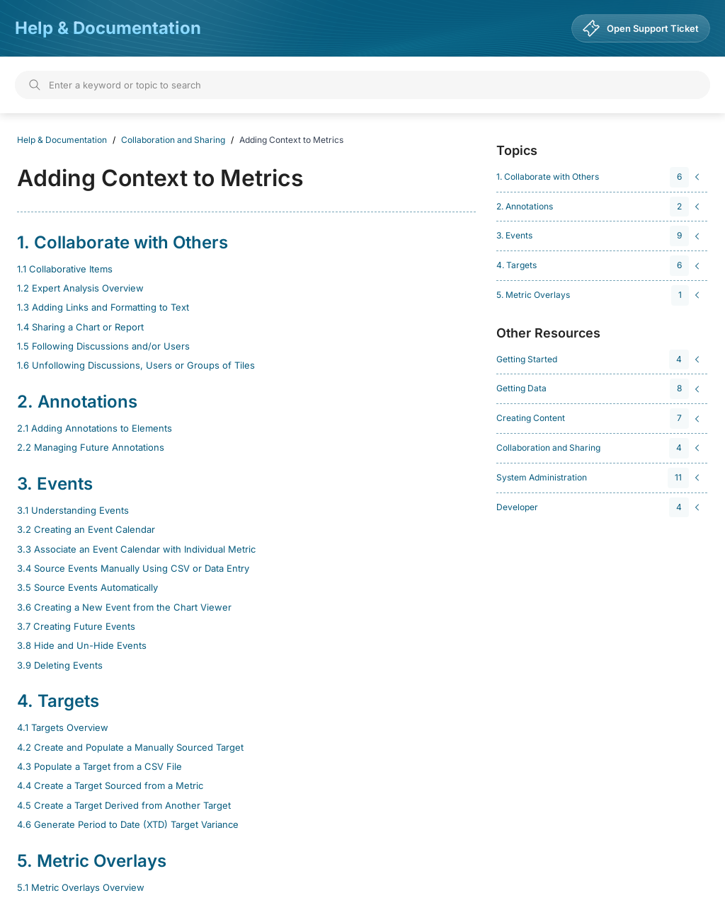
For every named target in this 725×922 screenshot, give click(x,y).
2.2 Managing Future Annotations (90, 447)
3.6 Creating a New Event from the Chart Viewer (124, 607)
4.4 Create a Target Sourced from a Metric (110, 785)
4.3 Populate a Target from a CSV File (99, 766)
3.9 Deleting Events (60, 665)
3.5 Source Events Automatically (87, 587)
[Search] (362, 85)
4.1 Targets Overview (62, 727)
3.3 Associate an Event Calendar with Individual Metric (136, 549)
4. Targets (58, 701)
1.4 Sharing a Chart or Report (80, 327)
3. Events (55, 483)
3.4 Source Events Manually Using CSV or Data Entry (133, 568)
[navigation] (599, 177)
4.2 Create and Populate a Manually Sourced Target (130, 747)
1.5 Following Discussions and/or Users (103, 346)
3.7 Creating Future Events (76, 626)
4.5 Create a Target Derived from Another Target (124, 805)
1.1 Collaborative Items (65, 269)
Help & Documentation (108, 28)
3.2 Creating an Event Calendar (86, 529)
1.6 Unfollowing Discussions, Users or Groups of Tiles (136, 365)
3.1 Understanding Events (73, 510)
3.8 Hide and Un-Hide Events (82, 645)
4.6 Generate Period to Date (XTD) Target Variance (128, 824)
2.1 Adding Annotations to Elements (94, 428)
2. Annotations (77, 401)
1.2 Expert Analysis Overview (80, 288)
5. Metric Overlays (91, 861)
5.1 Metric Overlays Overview (80, 887)
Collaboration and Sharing (173, 139)
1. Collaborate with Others (122, 242)
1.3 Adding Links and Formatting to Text (103, 307)
